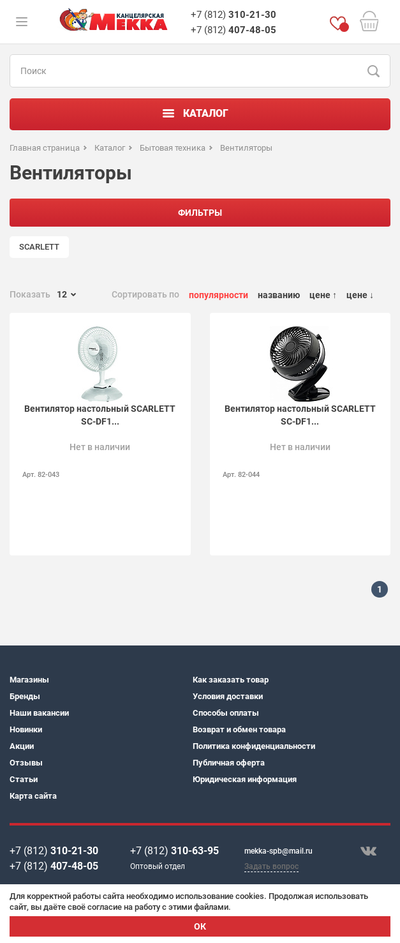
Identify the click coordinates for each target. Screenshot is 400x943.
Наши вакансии (39, 713)
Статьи (24, 779)
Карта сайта (33, 796)
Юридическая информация (245, 779)
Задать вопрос (271, 866)
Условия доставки (228, 696)
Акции (22, 746)
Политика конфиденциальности (254, 746)
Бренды (25, 696)
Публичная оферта (229, 762)
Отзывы (26, 762)
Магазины (29, 679)
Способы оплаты (226, 713)
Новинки (26, 729)
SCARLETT (39, 247)
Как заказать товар (231, 679)
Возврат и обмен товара (239, 729)
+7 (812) (233, 14)
